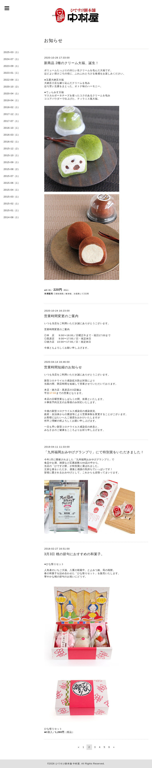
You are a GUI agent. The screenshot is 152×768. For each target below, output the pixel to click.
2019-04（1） (12, 100)
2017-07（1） (12, 121)
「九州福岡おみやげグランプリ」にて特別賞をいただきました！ (94, 452)
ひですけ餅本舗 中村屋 (68, 763)
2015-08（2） (12, 169)
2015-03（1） (12, 196)
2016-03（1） (12, 134)
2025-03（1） (12, 52)
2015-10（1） (12, 155)
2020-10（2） (12, 86)
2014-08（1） (12, 217)
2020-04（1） (12, 93)
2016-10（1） (12, 128)
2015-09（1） (12, 162)
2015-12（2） (12, 148)
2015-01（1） (12, 210)
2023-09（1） (12, 66)
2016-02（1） (12, 141)
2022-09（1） (12, 79)
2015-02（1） (12, 203)
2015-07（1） (12, 176)
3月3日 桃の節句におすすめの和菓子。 (74, 554)
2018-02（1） (12, 107)
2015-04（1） (12, 189)
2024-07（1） (12, 59)
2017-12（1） (12, 114)
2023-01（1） (12, 72)
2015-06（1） (12, 183)
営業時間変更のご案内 (61, 316)
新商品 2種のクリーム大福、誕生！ (71, 63)
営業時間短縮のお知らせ (63, 367)
